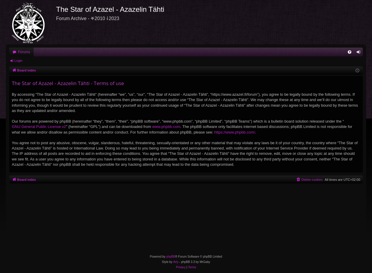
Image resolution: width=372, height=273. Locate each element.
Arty (176, 262)
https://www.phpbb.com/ (234, 132)
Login (18, 60)
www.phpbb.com (166, 126)
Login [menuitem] (360, 53)
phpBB (170, 256)
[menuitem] (349, 52)
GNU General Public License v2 (39, 126)
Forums (24, 52)
